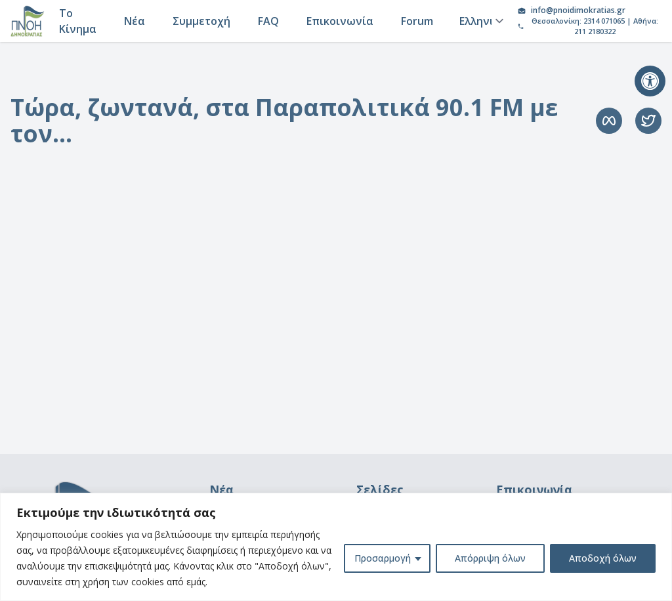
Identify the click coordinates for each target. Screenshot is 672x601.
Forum (417, 21)
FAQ (268, 21)
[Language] (479, 21)
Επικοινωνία (339, 21)
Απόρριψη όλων (490, 558)
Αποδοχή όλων (603, 558)
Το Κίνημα (77, 21)
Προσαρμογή (382, 558)
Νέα (134, 21)
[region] (336, 547)
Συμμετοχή (201, 21)
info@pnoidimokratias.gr (578, 10)
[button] (650, 81)
